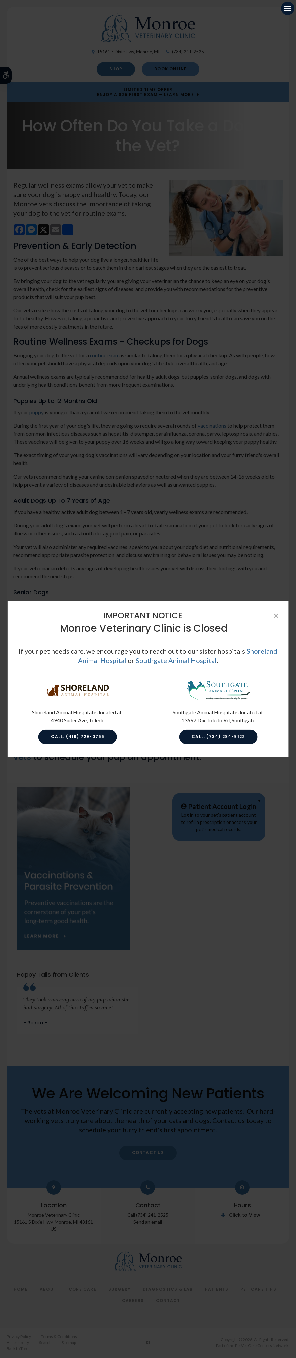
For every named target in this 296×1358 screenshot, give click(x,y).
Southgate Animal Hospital (176, 660)
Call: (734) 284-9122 (218, 736)
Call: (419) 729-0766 (77, 736)
